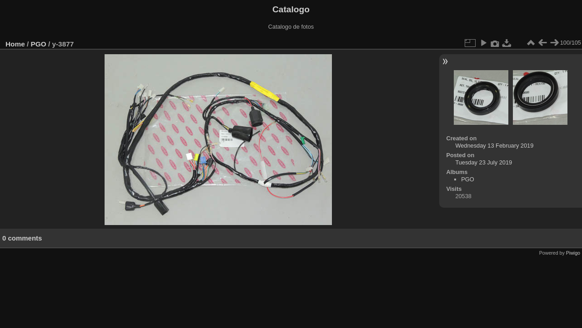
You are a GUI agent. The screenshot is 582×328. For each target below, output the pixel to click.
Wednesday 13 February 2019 (494, 145)
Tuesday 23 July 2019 (483, 162)
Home (15, 44)
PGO (38, 44)
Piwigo (573, 253)
